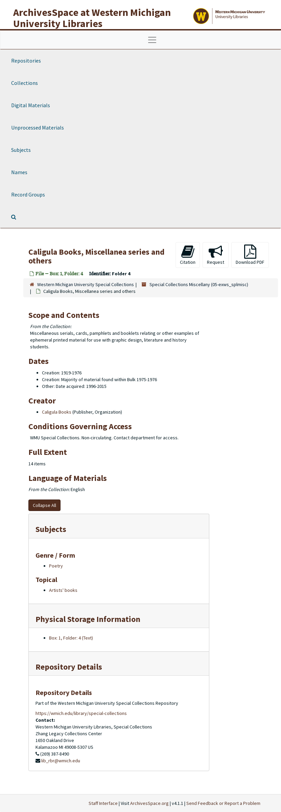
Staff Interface (103, 803)
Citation (187, 255)
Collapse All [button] (44, 505)
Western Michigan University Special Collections (85, 284)
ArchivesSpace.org (149, 803)
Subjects (21, 149)
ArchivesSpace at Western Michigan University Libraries (92, 18)
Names (19, 172)
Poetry (56, 566)
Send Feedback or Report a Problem (223, 803)
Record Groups (28, 194)
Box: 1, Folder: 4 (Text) (71, 638)
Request (215, 255)
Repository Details (69, 667)
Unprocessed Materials (37, 127)
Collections (24, 82)
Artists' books (63, 590)
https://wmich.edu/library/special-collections (81, 713)
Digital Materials (30, 105)
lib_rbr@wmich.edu (60, 761)
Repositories (26, 60)
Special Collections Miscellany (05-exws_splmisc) (198, 284)
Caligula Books (56, 412)
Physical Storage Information (88, 619)
